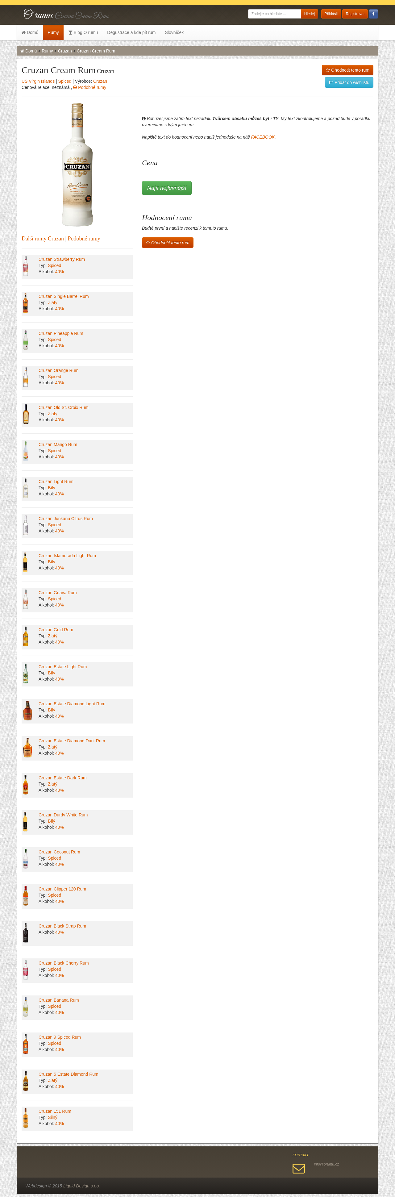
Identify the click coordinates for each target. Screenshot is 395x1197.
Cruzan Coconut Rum (59, 851)
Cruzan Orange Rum (58, 370)
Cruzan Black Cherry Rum (64, 963)
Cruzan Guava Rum (58, 592)
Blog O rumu (83, 32)
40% (59, 271)
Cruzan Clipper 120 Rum (62, 888)
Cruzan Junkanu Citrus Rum (66, 518)
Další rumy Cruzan (43, 239)
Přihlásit (331, 14)
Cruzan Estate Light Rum (63, 666)
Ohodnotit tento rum (347, 70)
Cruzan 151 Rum (55, 1111)
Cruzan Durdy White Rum (63, 814)
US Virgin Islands (38, 81)
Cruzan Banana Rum (59, 1000)
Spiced (65, 81)
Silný (52, 1117)
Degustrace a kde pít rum (131, 32)
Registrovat (355, 14)
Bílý (51, 487)
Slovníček (174, 32)
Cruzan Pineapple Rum (61, 333)
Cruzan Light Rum (56, 481)
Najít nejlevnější (166, 188)
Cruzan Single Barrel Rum (64, 296)
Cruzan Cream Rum (96, 50)
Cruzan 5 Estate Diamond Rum (68, 1074)
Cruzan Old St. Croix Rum (64, 407)
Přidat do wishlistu (349, 82)
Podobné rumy (89, 87)
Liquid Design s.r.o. (81, 1185)
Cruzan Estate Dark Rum (63, 777)
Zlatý (52, 302)
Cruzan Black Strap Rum (62, 926)
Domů (30, 32)
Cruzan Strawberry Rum (62, 259)
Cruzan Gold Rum (56, 629)
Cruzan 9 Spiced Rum (60, 1037)
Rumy (53, 32)
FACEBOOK (263, 137)
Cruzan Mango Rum (58, 444)
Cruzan (65, 50)
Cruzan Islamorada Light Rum (67, 555)
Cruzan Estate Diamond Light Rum (72, 703)
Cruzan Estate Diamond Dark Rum (72, 740)
